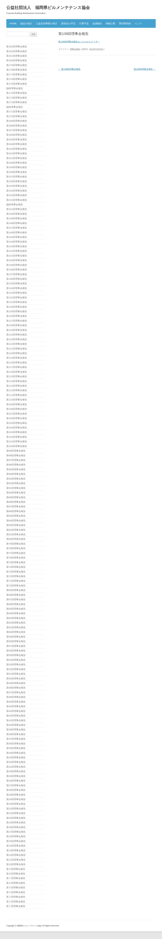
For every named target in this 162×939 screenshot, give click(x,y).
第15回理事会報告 (16, 841)
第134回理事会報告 (16, 288)
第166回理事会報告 (16, 134)
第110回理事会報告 (16, 399)
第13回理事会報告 (16, 850)
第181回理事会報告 (16, 55)
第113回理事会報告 (16, 385)
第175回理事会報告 (16, 83)
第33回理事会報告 (16, 757)
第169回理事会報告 (16, 120)
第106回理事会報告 (16, 418)
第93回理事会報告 (16, 478)
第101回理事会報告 (16, 441)
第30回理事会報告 (16, 771)
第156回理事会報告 (16, 181)
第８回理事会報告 (15, 873)
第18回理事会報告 (16, 827)
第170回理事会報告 (16, 116)
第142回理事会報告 (16, 251)
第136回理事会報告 (16, 278)
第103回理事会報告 (16, 432)
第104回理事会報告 (16, 427)
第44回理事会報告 (16, 706)
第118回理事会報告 (16, 362)
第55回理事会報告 (16, 655)
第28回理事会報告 (16, 780)
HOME (13, 23)
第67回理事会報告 (16, 599)
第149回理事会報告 (16, 218)
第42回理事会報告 (16, 715)
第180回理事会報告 (16, 60)
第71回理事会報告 (16, 580)
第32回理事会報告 (16, 762)
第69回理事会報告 (16, 590)
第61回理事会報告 (16, 627)
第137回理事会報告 (16, 274)
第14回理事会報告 (16, 845)
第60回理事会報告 (16, 632)
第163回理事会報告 (16, 148)
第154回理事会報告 (16, 190)
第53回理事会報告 (16, 664)
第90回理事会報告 (16, 492)
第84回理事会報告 (16, 520)
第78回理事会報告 (16, 548)
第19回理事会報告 (16, 822)
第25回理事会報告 (16, 794)
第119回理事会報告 (16, 357)
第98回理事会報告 (16, 455)
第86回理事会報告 (16, 511)
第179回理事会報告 (16, 65)
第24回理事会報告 (16, 799)
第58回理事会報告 (16, 641)
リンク (138, 23)
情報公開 (110, 23)
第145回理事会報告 (16, 237)
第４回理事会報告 (15, 892)
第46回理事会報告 (16, 697)
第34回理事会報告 (16, 752)
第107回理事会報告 (16, 413)
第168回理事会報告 (16, 125)
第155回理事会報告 (16, 186)
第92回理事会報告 (16, 483)
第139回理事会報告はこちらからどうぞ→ (79, 41)
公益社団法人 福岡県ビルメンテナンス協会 (48, 7)
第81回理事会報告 (16, 534)
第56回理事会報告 (16, 650)
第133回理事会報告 (16, 292)
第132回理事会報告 (16, 297)
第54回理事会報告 (16, 660)
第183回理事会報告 (16, 46)
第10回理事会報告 (16, 864)
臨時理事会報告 (14, 88)
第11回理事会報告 (16, 859)
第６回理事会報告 (15, 883)
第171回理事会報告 (16, 111)
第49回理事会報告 (16, 683)
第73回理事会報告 (16, 571)
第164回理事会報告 (16, 144)
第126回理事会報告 (16, 325)
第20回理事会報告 (16, 818)
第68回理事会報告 (16, 594)
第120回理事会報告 (16, 353)
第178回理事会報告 (16, 69)
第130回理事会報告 (16, 306)
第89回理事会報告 (16, 497)
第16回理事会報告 (16, 836)
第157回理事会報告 (16, 176)
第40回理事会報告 (16, 725)
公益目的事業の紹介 (46, 23)
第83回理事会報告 (16, 525)
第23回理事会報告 (16, 803)
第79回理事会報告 (16, 543)
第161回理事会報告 (16, 158)
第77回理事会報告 (16, 553)
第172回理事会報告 (16, 102)
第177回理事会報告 (16, 74)
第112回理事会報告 (16, 390)
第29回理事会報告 (16, 776)
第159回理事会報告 (16, 167)
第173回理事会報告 (16, 97)
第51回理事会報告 (16, 673)
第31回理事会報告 (16, 766)
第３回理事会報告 (15, 896)
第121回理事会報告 (16, 348)
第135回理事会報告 (16, 283)
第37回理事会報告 (16, 738)
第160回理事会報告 (16, 162)
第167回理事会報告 (16, 130)
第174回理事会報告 (16, 93)
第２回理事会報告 (15, 901)
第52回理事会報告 (16, 669)
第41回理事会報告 (16, 720)
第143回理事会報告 (16, 246)
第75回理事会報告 (16, 562)
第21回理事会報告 (16, 813)
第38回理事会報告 (16, 734)
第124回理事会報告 (16, 334)
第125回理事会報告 (16, 330)
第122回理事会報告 (16, 344)
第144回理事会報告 (16, 241)
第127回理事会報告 (16, 320)
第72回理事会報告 (16, 576)
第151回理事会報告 (16, 209)
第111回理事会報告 (16, 395)
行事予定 (84, 23)
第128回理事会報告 (16, 316)
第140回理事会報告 (145, 69)
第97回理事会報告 (16, 460)
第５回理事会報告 (15, 887)
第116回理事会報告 (16, 371)
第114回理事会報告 (16, 381)
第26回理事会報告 (16, 790)
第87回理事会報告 (16, 506)
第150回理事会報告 (16, 213)
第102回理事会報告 (16, 436)
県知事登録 (125, 23)
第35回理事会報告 (16, 748)
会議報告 (97, 23)
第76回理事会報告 (16, 557)
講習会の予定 (68, 23)
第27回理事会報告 (16, 785)
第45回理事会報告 (16, 701)
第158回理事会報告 (16, 172)
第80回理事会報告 (16, 539)
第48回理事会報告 (16, 687)
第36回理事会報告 (16, 743)
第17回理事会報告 (16, 831)
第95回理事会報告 (16, 469)
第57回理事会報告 (16, 646)
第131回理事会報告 (16, 302)
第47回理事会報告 (16, 692)
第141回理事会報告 (16, 255)
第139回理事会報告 (16, 265)
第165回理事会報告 (16, 139)
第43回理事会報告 (16, 711)
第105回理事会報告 (16, 423)
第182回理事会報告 (16, 51)
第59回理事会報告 (16, 636)
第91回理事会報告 (16, 488)
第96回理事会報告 (16, 464)
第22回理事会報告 (16, 808)
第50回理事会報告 (16, 678)
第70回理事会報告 (16, 585)
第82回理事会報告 (16, 529)
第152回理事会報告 (16, 200)
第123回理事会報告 (16, 339)
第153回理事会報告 (16, 195)
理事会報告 (75, 49)
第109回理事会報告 (16, 404)
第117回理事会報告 (16, 367)
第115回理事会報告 (16, 376)
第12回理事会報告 (16, 855)
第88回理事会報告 (16, 502)
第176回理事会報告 (16, 79)
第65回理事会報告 (16, 608)
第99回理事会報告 (16, 450)
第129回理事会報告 (16, 311)
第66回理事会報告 (16, 604)
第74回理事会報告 (16, 567)
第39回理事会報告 (16, 729)
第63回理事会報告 (16, 618)
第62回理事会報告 (16, 622)
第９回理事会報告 (15, 869)
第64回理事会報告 (16, 613)
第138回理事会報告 (69, 69)
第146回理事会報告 (16, 232)
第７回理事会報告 (15, 878)
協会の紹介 (26, 23)
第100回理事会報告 (16, 446)
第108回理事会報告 (16, 409)
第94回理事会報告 (16, 474)
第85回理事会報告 (16, 515)
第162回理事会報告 (16, 153)
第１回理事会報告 (15, 906)
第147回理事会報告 (16, 227)
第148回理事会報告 (16, 223)
